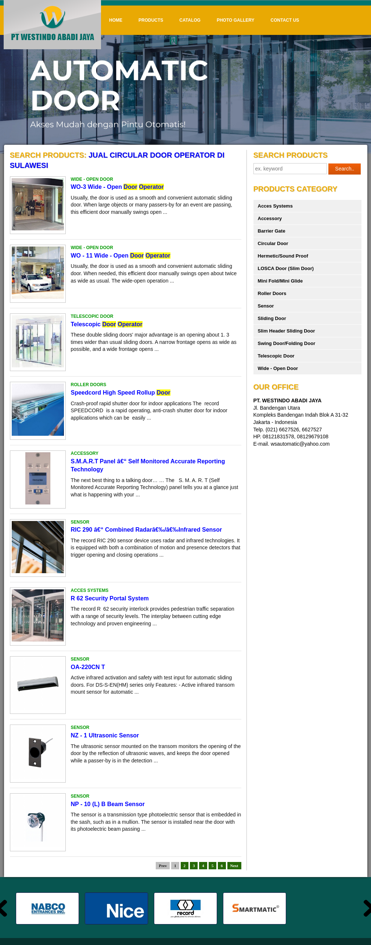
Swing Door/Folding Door (287, 343)
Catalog (190, 20)
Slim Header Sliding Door (286, 331)
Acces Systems (275, 206)
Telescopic (107, 324)
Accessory (270, 218)
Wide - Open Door (278, 368)
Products (150, 20)
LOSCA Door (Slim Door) (286, 268)
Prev (163, 865)
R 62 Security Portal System (110, 598)
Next (234, 865)
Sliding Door (272, 318)
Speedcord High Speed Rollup (120, 392)
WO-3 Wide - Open (117, 187)
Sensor (266, 306)
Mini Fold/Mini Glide (280, 281)
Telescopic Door (276, 356)
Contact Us (285, 20)
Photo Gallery (236, 20)
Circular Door (273, 243)
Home (115, 20)
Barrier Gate (271, 231)
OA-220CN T (88, 667)
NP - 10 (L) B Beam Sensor (108, 804)
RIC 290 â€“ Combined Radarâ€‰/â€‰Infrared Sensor (146, 530)
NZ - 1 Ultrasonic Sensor (105, 735)
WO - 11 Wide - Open (120, 255)
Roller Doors (272, 293)
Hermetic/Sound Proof (283, 256)
